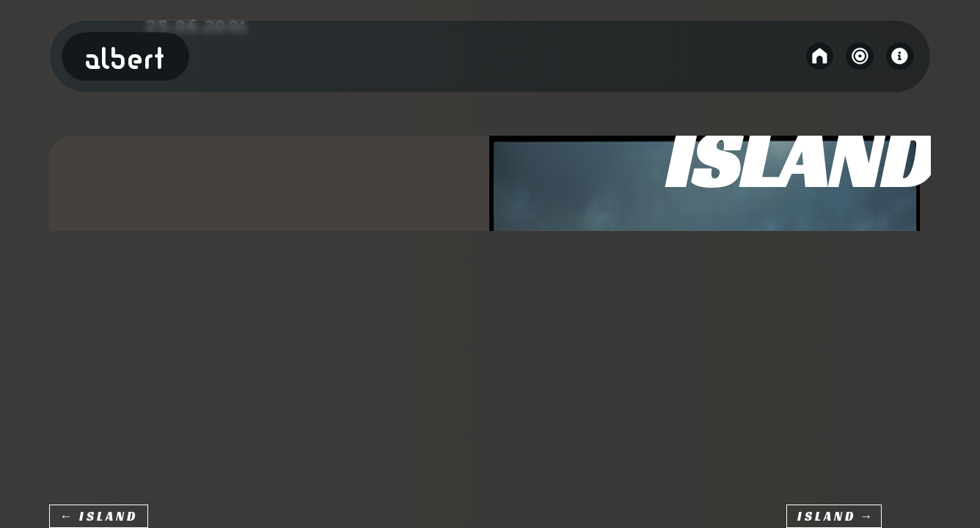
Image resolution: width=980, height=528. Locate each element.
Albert (125, 60)
